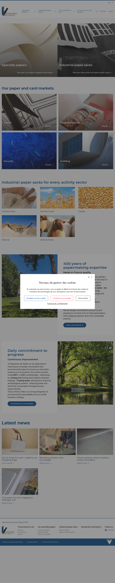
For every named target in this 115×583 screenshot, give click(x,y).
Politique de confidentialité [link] (57, 303)
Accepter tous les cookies (36, 298)
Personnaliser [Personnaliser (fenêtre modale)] (83, 298)
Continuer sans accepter (62, 298)
